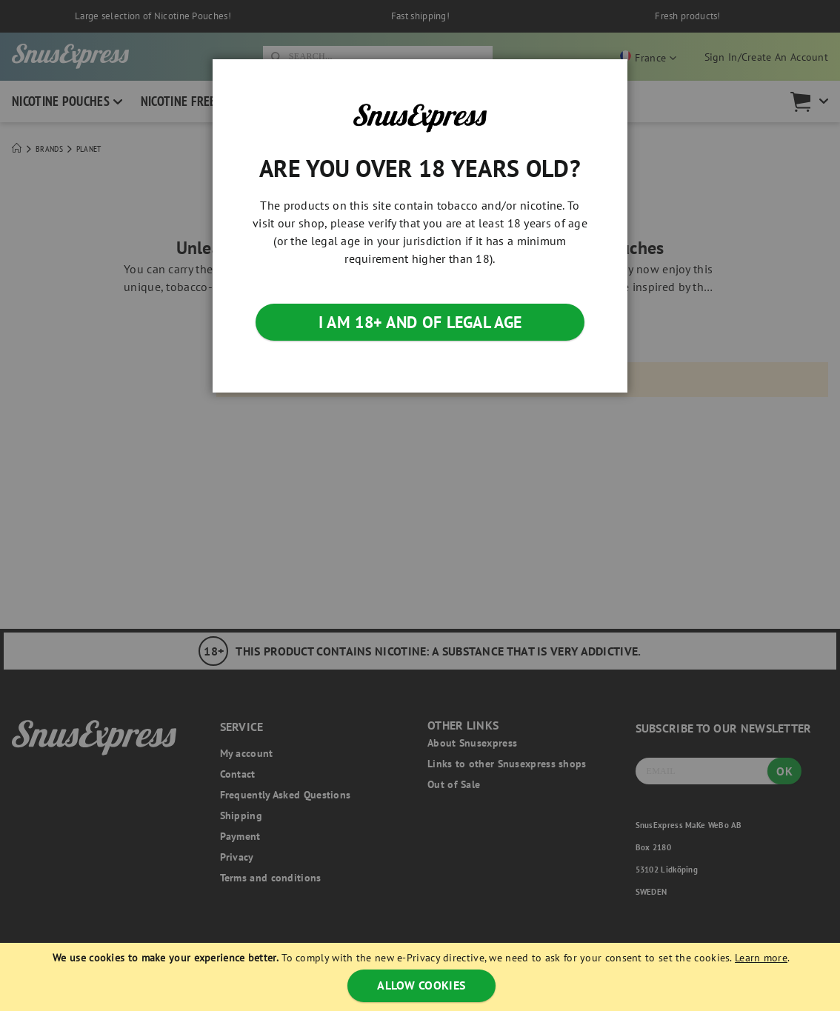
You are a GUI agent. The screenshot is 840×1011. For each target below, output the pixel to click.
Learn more (761, 957)
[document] (421, 977)
